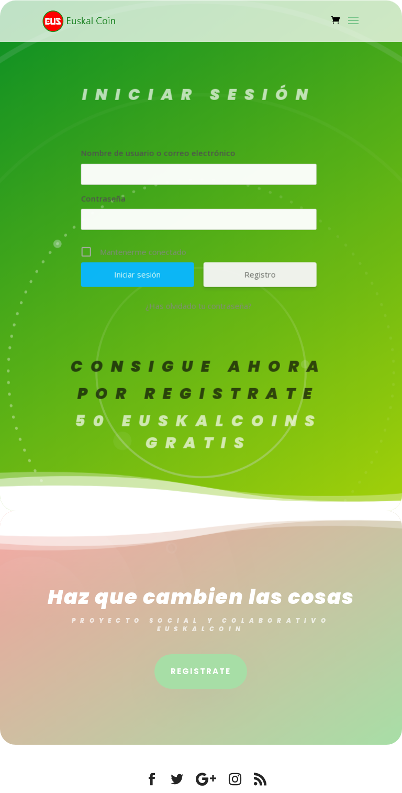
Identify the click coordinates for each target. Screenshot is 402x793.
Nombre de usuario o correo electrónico (145, 154)
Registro (247, 276)
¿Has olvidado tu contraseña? (186, 308)
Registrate (201, 671)
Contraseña (90, 200)
